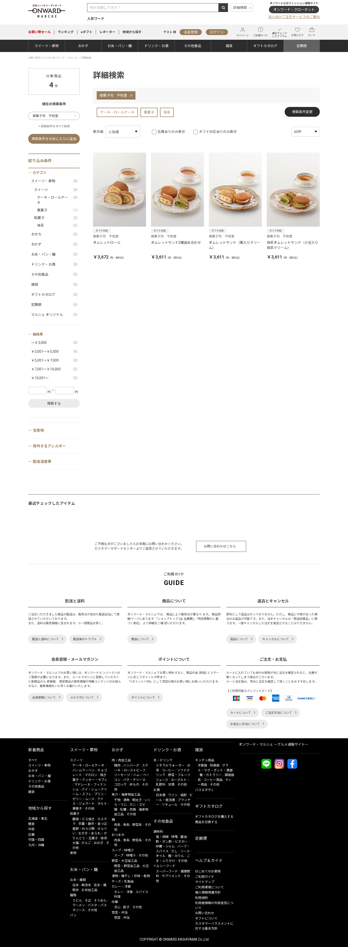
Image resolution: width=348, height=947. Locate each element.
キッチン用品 (204, 760)
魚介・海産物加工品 (126, 794)
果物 (73, 853)
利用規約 (201, 898)
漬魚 (126, 800)
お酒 (156, 790)
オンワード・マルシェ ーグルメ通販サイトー (273, 744)
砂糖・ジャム (165, 846)
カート (311, 32)
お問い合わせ (204, 913)
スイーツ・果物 (47, 46)
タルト (102, 803)
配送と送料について (45, 639)
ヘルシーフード (164, 866)
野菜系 (137, 825)
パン (73, 915)
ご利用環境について (209, 887)
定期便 (301, 46)
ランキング (66, 32)
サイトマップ (204, 882)
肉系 (117, 825)
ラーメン (78, 905)
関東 (31, 824)
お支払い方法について (245, 724)
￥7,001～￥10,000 (55, 369)
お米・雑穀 (78, 880)
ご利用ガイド (260, 32)
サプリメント (171, 876)
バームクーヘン (83, 770)
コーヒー (168, 770)
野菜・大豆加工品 (124, 861)
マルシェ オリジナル (55, 314)
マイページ (242, 32)
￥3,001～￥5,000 (55, 351)
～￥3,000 (55, 342)
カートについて (240, 712)
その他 (89, 808)
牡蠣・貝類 (128, 809)
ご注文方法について (278, 712)
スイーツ (57, 190)
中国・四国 (36, 840)
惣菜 (117, 918)
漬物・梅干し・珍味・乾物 (131, 876)
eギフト (86, 32)
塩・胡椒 (162, 837)
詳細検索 (240, 8)
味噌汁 (131, 855)
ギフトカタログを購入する (214, 816)
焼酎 (183, 795)
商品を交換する (206, 822)
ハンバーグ (131, 765)
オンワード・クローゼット (294, 10)
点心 (117, 907)
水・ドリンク (163, 760)
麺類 (73, 895)
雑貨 (229, 46)
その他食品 (192, 46)
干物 (117, 800)
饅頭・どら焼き (83, 819)
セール (39, 32)
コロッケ (120, 784)
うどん (77, 900)
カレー (119, 892)
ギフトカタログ (265, 46)
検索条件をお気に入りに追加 (54, 139)
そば (88, 900)
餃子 (126, 907)
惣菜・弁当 (120, 912)
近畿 (31, 834)
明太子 (137, 800)
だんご (86, 843)
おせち (55, 234)
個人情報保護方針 (208, 892)
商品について (140, 639)
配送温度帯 (42, 461)
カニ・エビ (138, 804)
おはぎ (98, 843)
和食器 (214, 765)
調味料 (158, 831)
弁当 (126, 918)
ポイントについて (143, 697)
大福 (75, 843)
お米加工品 (89, 890)
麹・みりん (176, 856)
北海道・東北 (37, 818)
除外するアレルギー (49, 446)
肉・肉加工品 (121, 760)
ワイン (173, 795)
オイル (160, 856)
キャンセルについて (275, 639)
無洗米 (86, 885)
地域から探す (132, 32)
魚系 (126, 825)
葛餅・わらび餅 (83, 828)
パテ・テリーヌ (134, 780)
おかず (83, 46)
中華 (115, 902)
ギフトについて (206, 918)
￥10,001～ (55, 378)
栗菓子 (149, 112)
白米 (75, 885)
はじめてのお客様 (208, 871)
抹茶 (166, 112)
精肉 (117, 765)
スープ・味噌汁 (123, 850)
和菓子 (57, 218)
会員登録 (191, 32)
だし (174, 851)
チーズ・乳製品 (123, 881)
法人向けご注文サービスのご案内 (294, 17)
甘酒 (171, 784)
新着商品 (36, 750)
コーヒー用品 (213, 780)
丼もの (134, 784)
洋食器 (202, 765)
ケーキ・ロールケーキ (117, 112)
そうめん (100, 900)
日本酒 (160, 795)
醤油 (183, 837)
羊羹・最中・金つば (92, 824)
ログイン (217, 32)
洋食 (129, 892)
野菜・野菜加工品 (127, 866)
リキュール (170, 804)
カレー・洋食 (121, 886)
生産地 (38, 430)
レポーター (107, 32)
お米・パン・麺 (119, 46)
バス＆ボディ (204, 790)
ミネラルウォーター (170, 765)
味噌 (174, 837)
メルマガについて (82, 697)
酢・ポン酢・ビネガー (172, 841)
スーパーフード (167, 871)
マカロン (91, 775)
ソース (185, 851)
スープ (118, 855)
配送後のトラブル (85, 639)
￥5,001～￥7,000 (55, 360)
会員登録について (44, 697)
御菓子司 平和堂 (113, 95)
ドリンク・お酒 (156, 46)
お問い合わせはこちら (220, 546)
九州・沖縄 (36, 845)
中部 (31, 829)
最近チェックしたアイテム (279, 32)
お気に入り (297, 32)
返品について (239, 639)
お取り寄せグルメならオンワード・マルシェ (52, 57)
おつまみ (118, 835)
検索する (54, 403)
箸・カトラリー (211, 775)
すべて (32, 760)
